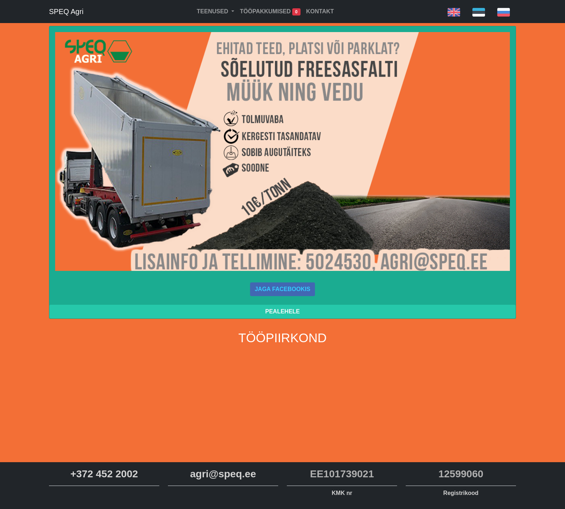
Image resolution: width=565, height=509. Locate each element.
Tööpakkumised (270, 11)
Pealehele (282, 311)
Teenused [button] (213, 11)
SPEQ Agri (66, 11)
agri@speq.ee (223, 473)
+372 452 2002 (104, 473)
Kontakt (320, 11)
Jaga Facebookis (282, 289)
